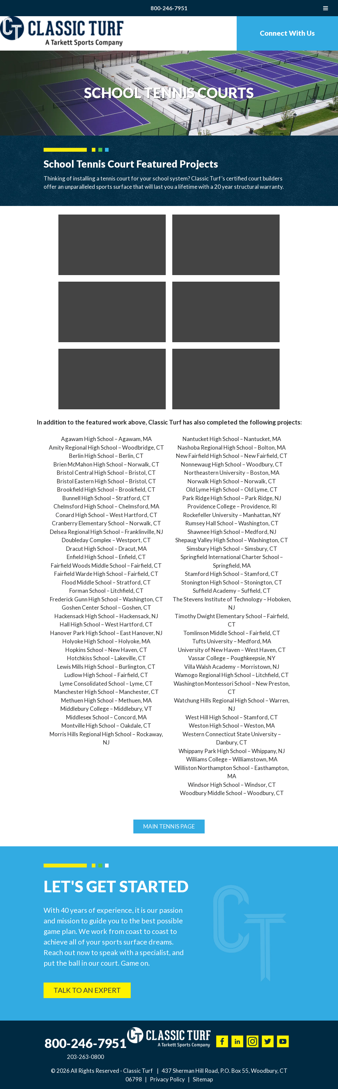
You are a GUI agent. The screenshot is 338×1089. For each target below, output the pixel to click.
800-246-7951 (169, 8)
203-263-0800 (85, 1056)
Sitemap (203, 1079)
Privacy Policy (167, 1079)
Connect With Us (287, 33)
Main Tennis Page (169, 826)
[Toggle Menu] (326, 8)
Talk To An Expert (87, 990)
